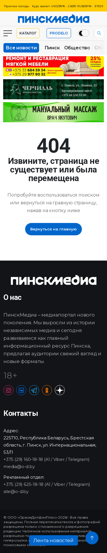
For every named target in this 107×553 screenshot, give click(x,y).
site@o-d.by (16, 491)
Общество (77, 48)
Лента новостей (53, 540)
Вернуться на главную (53, 229)
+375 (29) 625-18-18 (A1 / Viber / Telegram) (46, 484)
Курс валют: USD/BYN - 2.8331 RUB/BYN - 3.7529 (67, 6)
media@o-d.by (19, 466)
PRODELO (59, 33)
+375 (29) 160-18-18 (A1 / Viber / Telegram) (46, 459)
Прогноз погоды (16, 6)
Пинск (52, 48)
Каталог (28, 33)
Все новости (21, 48)
